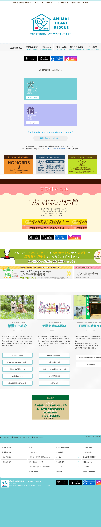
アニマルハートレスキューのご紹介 (17, 359)
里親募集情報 (31, 47)
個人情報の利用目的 (38, 434)
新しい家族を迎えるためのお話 (17, 380)
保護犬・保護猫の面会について (39, 454)
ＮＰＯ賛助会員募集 (77, 47)
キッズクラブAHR (17, 352)
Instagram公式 (71, 58)
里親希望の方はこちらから (49, 138)
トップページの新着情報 (56, 148)
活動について (46, 47)
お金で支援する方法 (54, 359)
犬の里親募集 (7, 454)
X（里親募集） (61, 459)
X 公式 (30, 58)
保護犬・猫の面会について (17, 366)
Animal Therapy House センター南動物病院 (36, 269)
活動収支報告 (5, 434)
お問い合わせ (26, 434)
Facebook (61, 234)
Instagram (74, 234)
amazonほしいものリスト (54, 352)
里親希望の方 (16, 47)
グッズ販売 (92, 47)
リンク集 (16, 434)
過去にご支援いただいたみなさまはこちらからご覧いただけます (54, 222)
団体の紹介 (33, 449)
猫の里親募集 (7, 459)
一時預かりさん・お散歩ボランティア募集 (54, 366)
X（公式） (59, 454)
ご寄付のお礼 (54, 380)
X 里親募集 (44, 58)
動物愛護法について (17, 373)
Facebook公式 (57, 58)
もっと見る (32, 97)
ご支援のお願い (61, 47)
